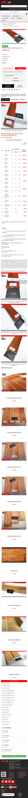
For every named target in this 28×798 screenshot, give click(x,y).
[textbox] (14, 732)
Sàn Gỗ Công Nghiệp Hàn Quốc (8, 700)
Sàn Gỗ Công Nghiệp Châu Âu (8, 695)
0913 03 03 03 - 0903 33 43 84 (17, 9)
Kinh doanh (8, 86)
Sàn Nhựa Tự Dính (5, 688)
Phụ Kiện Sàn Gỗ (5, 709)
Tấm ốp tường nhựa (6, 721)
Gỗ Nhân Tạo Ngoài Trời (7, 714)
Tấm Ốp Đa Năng (5, 724)
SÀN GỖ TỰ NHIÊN (11, 23)
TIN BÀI (12, 18)
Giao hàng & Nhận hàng (22, 772)
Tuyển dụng (20, 777)
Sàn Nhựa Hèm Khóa (6, 685)
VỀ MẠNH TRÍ (19, 18)
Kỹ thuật (20, 86)
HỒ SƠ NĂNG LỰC (6, 16)
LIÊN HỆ (4, 20)
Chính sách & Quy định (12, 774)
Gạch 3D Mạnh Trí (5, 716)
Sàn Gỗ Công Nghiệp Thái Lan (8, 692)
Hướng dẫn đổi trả (22, 775)
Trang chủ (4, 23)
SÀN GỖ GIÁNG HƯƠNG (8, 24)
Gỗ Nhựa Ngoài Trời (6, 712)
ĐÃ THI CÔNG (5, 18)
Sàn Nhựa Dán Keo (6, 683)
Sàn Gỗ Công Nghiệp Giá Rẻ (7, 702)
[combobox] (14, 733)
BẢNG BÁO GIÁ (16, 16)
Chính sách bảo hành (12, 775)
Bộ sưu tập (5, 46)
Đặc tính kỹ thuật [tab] (14, 99)
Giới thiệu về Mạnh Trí (12, 772)
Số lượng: (4, 62)
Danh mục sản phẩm (14, 11)
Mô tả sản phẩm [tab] (5, 99)
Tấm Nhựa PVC (5, 719)
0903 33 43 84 (8, 791)
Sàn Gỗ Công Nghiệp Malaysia (8, 690)
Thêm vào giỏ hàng (7, 68)
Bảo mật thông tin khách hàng (12, 777)
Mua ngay (20, 68)
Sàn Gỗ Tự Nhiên (5, 707)
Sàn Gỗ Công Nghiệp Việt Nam (8, 697)
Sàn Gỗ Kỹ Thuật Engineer (7, 704)
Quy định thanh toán (22, 774)
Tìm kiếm (14, 756)
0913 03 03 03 (9, 789)
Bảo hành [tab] (22, 99)
